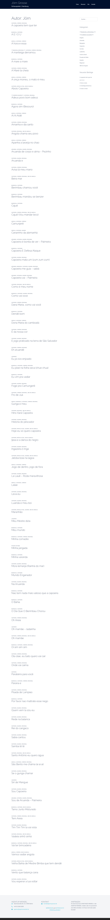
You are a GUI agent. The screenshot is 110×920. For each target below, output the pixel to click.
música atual (21, 86)
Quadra (24, 149)
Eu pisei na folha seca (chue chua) (29, 367)
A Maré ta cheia (19, 70)
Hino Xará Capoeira (22, 412)
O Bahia (15, 602)
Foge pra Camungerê (23, 385)
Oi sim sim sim (19, 647)
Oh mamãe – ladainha (23, 629)
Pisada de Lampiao (21, 692)
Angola (13, 41)
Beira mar (16, 178)
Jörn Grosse (19, 3)
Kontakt (93, 4)
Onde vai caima (19, 665)
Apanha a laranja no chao (25, 142)
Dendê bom (18, 313)
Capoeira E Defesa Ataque (25, 250)
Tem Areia (16, 818)
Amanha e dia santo (22, 124)
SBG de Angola (29, 86)
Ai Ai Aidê (16, 115)
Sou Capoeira (18, 791)
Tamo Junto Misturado (23, 809)
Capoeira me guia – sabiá (25, 268)
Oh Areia (16, 620)
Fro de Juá (17, 394)
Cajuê (14, 205)
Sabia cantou (18, 737)
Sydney (36, 919)
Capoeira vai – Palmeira (24, 277)
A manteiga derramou (23, 52)
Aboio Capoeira (19, 88)
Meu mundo (18, 530)
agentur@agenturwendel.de (21, 909)
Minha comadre (20, 539)
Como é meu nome (22, 286)
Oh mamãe (17, 638)
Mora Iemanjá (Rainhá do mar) (27, 566)
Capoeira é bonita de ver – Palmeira (31, 241)
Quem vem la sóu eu (23, 710)
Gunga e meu (19, 403)
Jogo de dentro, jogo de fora (27, 466)
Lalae (14, 484)
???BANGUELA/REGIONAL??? (18, 50)
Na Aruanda (18, 584)
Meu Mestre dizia (20, 521)
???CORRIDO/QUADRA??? (17, 95)
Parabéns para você (22, 674)
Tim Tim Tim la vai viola (24, 827)
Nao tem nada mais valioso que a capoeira (34, 593)
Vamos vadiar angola (22, 854)
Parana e (16, 683)
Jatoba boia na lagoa (22, 458)
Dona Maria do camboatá (25, 322)
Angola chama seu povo (24, 133)
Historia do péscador (22, 421)
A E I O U (16, 34)
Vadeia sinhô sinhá (21, 836)
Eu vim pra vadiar (20, 376)
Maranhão (17, 512)
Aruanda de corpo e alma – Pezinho (31, 151)
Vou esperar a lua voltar (24, 881)
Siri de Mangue (19, 782)
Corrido (19, 23)
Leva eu (15, 494)
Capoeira (13, 23)
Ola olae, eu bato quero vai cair (28, 656)
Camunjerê (17, 223)
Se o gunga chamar (22, 773)
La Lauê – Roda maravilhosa (27, 476)
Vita (88, 4)
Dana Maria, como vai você (26, 304)
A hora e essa (18, 43)
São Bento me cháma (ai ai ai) (27, 764)
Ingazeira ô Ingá (20, 448)
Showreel (83, 4)
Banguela (14, 32)
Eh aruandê (17, 349)
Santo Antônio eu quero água (27, 755)
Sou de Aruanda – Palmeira (26, 800)
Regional (24, 23)
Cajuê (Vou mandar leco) (24, 214)
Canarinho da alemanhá (24, 232)
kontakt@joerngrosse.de (50, 903)
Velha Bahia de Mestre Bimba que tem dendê (36, 863)
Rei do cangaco (20, 728)
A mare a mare (19, 61)
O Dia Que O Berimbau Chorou (28, 611)
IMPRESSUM (49, 908)
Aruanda (13, 149)
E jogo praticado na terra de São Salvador (34, 340)
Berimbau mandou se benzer (27, 196)
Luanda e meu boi (21, 503)
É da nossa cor (19, 331)
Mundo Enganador (21, 575)
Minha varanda (19, 557)
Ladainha (14, 356)
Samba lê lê (18, 746)
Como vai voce (19, 295)
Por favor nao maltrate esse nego (29, 701)
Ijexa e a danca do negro (24, 439)
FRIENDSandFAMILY (55, 910)
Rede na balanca (20, 719)
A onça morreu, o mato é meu (28, 79)
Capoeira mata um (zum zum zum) (30, 259)
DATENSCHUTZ (60, 908)
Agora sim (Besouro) (22, 106)
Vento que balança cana (24, 872)
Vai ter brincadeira (21, 845)
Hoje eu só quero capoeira (26, 430)
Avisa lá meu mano (21, 169)
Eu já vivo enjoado (21, 358)
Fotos (77, 4)
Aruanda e (17, 160)
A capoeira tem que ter (24, 25)
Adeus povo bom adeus (24, 97)
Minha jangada (19, 548)
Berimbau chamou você (24, 187)
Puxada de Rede (15, 545)
